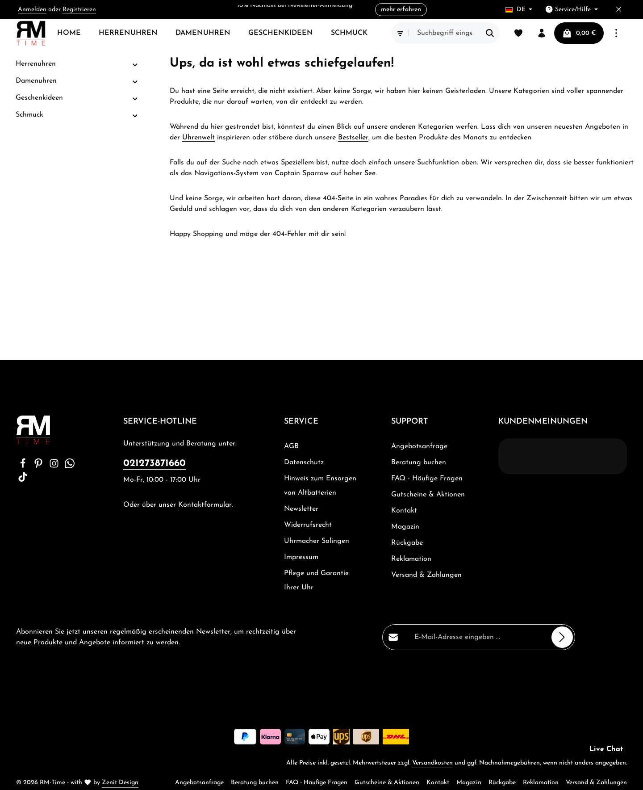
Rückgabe (407, 542)
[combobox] (444, 33)
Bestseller (353, 137)
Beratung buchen (418, 462)
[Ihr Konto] (541, 33)
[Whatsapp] (70, 466)
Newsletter (301, 509)
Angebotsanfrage (419, 446)
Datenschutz (304, 462)
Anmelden (32, 9)
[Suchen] (490, 33)
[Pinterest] (39, 466)
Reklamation (411, 559)
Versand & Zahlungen (426, 575)
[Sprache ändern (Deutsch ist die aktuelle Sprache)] (519, 9)
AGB (291, 446)
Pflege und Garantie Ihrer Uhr (316, 580)
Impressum (301, 557)
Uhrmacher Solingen (316, 541)
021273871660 (154, 463)
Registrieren (79, 9)
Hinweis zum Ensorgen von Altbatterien (320, 485)
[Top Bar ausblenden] (618, 9)
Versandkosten (432, 763)
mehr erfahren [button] (401, 9)
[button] (135, 64)
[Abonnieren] (562, 637)
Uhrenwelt (198, 137)
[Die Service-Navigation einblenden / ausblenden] (571, 9)
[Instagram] (55, 466)
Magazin (405, 526)
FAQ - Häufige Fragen (427, 478)
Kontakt (404, 510)
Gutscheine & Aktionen (428, 494)
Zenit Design (120, 782)
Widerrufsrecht (308, 525)
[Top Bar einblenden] (616, 33)
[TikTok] (23, 479)
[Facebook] (24, 466)
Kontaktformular (205, 504)
